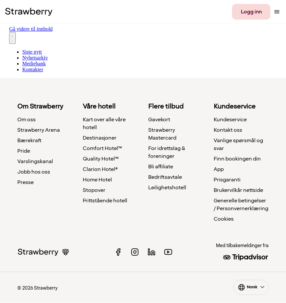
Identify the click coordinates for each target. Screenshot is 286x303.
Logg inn (251, 11)
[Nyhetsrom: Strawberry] (143, 48)
